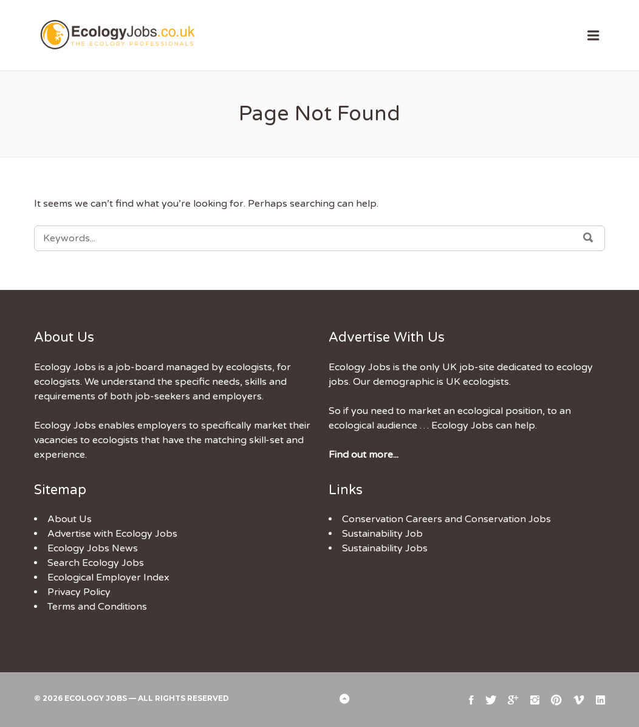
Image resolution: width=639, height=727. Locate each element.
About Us (69, 519)
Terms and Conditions (97, 607)
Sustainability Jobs (385, 548)
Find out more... (363, 455)
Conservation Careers (392, 519)
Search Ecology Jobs (95, 563)
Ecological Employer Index (108, 577)
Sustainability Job (382, 534)
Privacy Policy (79, 592)
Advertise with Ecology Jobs (112, 534)
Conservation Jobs (508, 519)
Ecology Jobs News (92, 548)
